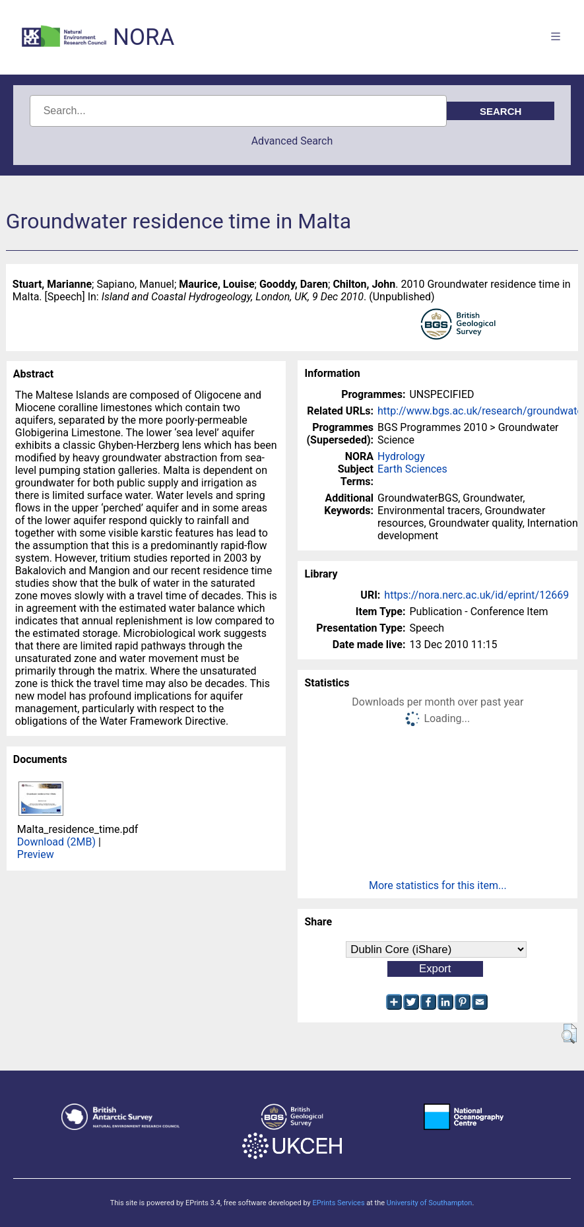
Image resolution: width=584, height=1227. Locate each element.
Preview (35, 854)
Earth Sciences (412, 469)
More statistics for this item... (438, 885)
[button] (569, 1034)
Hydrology (401, 456)
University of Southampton (429, 1203)
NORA (143, 37)
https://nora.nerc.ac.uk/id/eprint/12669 (476, 595)
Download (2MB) (56, 842)
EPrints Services (338, 1203)
